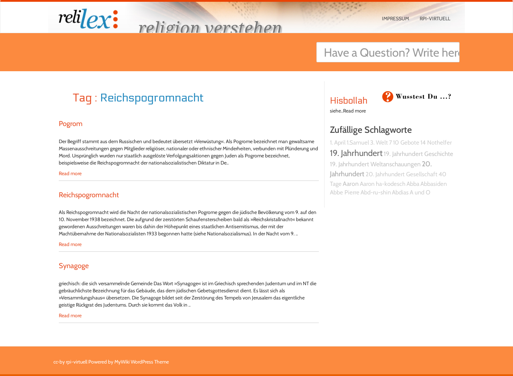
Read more (70, 173)
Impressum (395, 18)
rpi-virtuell (435, 18)
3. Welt (379, 142)
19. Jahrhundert (356, 153)
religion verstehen (210, 27)
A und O (420, 192)
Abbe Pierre (344, 192)
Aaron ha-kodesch (382, 183)
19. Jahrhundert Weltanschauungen (375, 164)
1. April (338, 142)
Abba (412, 183)
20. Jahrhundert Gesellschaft (401, 174)
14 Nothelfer (436, 142)
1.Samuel (358, 142)
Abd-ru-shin (376, 192)
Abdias (400, 192)
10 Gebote (406, 142)
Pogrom (71, 123)
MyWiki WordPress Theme (141, 362)
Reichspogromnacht (89, 194)
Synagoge (74, 265)
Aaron (351, 183)
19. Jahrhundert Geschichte (418, 153)
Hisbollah (348, 100)
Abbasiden (433, 183)
